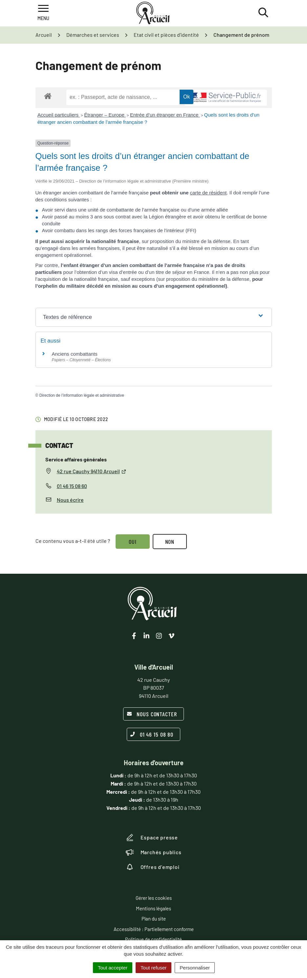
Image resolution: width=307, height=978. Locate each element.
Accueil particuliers (58, 115)
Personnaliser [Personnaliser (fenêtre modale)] (195, 967)
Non (170, 541)
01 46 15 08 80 (152, 734)
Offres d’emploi (153, 867)
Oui (133, 541)
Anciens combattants (75, 354)
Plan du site (154, 919)
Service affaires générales (76, 459)
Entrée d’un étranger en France (165, 115)
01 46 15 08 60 (72, 486)
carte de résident (208, 192)
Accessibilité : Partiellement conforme (154, 929)
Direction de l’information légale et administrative (81, 395)
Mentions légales (153, 908)
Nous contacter (152, 714)
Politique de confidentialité (153, 939)
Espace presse (152, 837)
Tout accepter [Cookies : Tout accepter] (112, 967)
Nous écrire (70, 500)
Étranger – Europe (105, 115)
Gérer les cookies (154, 898)
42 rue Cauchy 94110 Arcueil (91, 471)
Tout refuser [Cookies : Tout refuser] (153, 967)
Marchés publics (154, 852)
